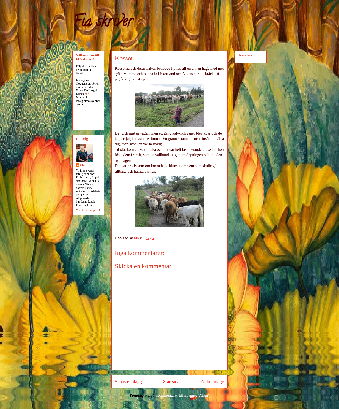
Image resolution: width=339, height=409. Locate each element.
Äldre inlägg (212, 381)
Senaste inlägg (128, 381)
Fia (82, 164)
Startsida (171, 381)
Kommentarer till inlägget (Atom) (182, 395)
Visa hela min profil (88, 210)
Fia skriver (102, 23)
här (86, 94)
